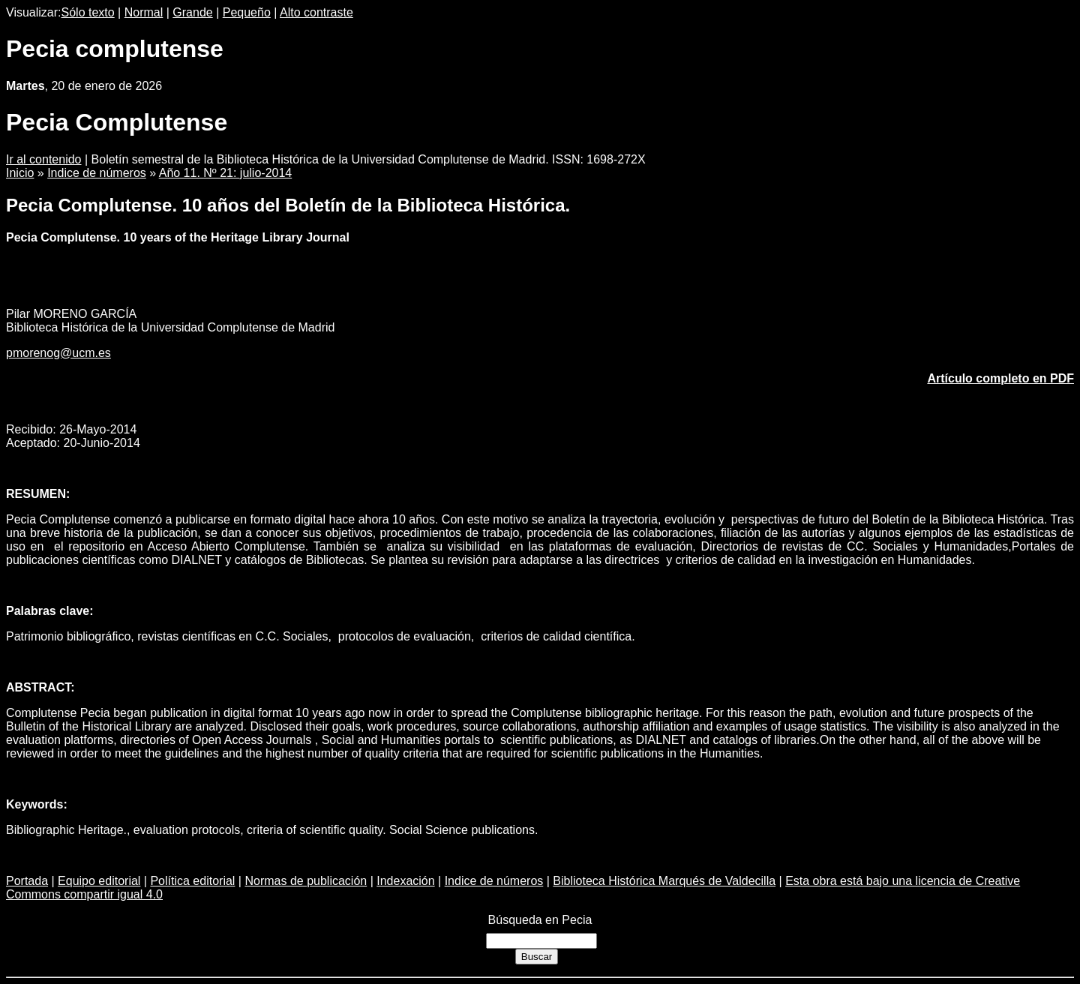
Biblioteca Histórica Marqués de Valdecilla (664, 880)
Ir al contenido (44, 159)
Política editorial (192, 880)
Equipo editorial (99, 880)
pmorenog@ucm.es (58, 352)
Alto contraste (316, 12)
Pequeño (247, 12)
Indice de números (96, 172)
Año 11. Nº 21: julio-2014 (225, 172)
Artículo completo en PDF (1000, 378)
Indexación (405, 880)
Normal (144, 12)
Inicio (20, 172)
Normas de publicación (305, 880)
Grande (192, 12)
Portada (27, 880)
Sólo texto (88, 12)
